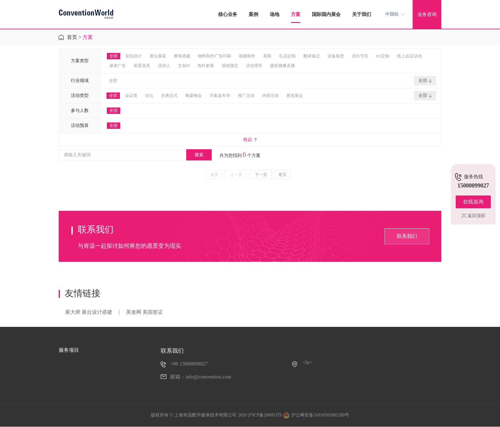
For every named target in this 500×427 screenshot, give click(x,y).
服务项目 (69, 350)
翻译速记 (311, 56)
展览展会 (294, 95)
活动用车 (254, 65)
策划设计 (133, 56)
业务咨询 (427, 14)
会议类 (131, 95)
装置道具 (142, 65)
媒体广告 (117, 65)
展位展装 (158, 56)
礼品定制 (287, 56)
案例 (253, 14)
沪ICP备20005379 (265, 415)
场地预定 (230, 65)
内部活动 (270, 95)
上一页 (236, 174)
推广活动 (246, 95)
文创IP (184, 65)
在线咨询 (473, 201)
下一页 (261, 174)
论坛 (149, 95)
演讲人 (164, 65)
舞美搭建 (182, 56)
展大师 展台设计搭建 (88, 312)
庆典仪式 (169, 95)
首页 (72, 37)
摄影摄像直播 (282, 65)
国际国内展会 (326, 14)
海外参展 (205, 65)
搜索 (199, 154)
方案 (295, 14)
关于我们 (361, 14)
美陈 (267, 56)
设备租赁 (335, 56)
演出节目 (360, 56)
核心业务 (227, 14)
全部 (113, 56)
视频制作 (247, 56)
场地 (274, 14)
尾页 (282, 174)
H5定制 (382, 56)
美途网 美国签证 (144, 312)
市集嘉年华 (220, 95)
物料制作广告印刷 (214, 56)
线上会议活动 (409, 56)
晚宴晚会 (193, 95)
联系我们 (407, 236)
